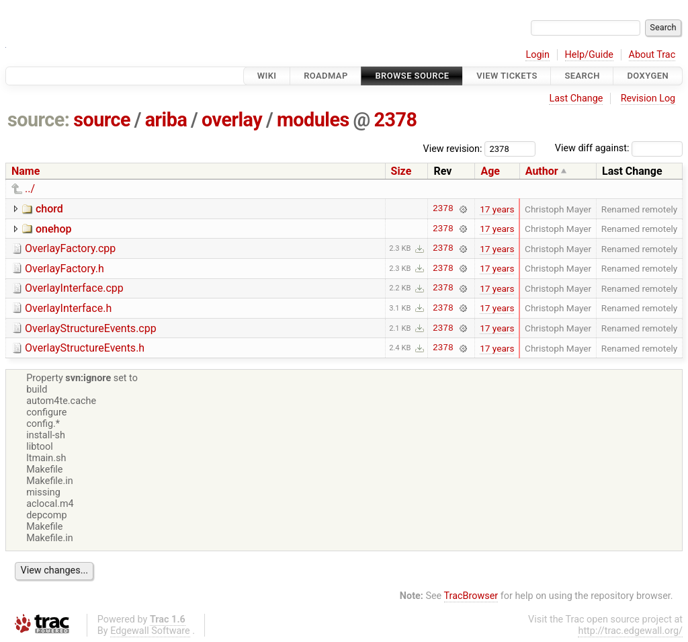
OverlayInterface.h (68, 308)
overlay (232, 119)
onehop (54, 229)
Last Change (576, 98)
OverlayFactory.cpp (70, 248)
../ (30, 188)
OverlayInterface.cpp (74, 288)
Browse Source (412, 76)
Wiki (267, 76)
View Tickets (506, 76)
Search (581, 76)
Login (537, 55)
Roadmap (326, 76)
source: (38, 119)
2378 (395, 119)
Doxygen (648, 76)
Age (490, 171)
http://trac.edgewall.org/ (630, 631)
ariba (166, 119)
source (101, 119)
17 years (497, 209)
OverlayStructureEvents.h (84, 348)
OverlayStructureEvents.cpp (91, 328)
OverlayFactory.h (64, 268)
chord (49, 208)
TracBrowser (471, 596)
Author (541, 171)
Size (401, 171)
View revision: (452, 148)
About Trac (652, 55)
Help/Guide (589, 55)
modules (313, 119)
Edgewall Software (150, 631)
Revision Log (648, 98)
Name (25, 171)
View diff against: (619, 148)
